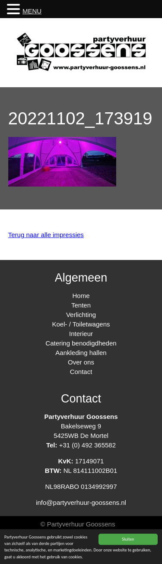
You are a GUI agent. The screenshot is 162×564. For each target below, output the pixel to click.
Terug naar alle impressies (46, 234)
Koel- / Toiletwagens (81, 324)
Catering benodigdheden (80, 343)
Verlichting (81, 314)
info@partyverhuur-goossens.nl (81, 502)
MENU (31, 11)
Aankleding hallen (80, 352)
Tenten (81, 305)
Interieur (81, 333)
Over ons (81, 362)
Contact (81, 371)
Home (80, 295)
